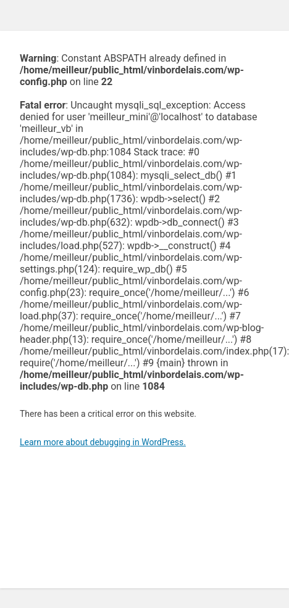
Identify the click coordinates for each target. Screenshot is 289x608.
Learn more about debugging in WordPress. (103, 442)
